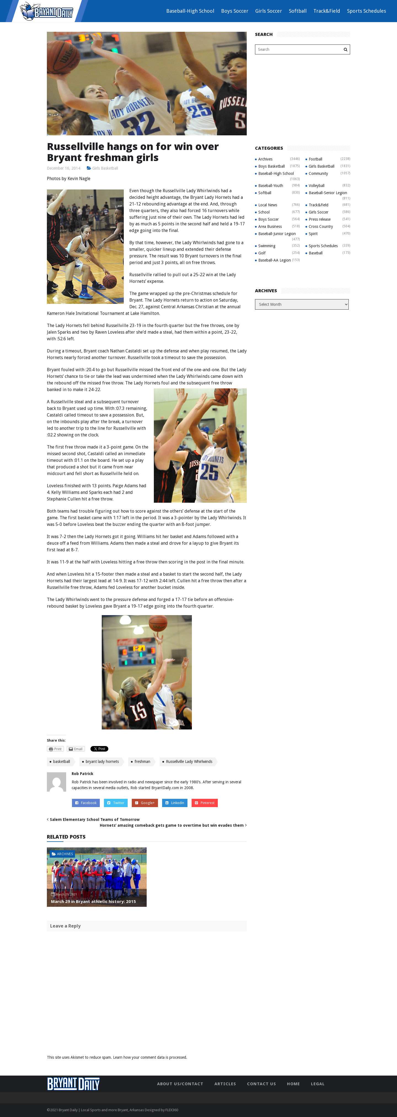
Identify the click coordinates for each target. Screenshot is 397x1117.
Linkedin (174, 803)
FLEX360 (171, 1110)
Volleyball (316, 185)
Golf (261, 253)
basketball (61, 761)
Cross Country (321, 226)
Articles (225, 1083)
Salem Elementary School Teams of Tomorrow (95, 819)
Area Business (270, 226)
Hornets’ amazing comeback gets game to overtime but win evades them (172, 825)
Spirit (313, 233)
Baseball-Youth (270, 185)
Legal (318, 1083)
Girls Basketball (105, 168)
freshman (142, 761)
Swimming (266, 246)
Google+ (145, 803)
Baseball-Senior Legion (328, 193)
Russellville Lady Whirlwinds (189, 761)
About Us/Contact (180, 1083)
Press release (320, 219)
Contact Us (261, 1083)
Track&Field (326, 11)
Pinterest (204, 803)
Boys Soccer (234, 11)
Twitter (115, 803)
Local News (267, 205)
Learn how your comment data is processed (149, 1057)
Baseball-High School (190, 11)
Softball (298, 11)
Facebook (85, 803)
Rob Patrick (82, 773)
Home (293, 1083)
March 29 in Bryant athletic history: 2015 (93, 901)
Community (318, 173)
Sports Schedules (366, 11)
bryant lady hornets (102, 761)
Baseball (316, 253)
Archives (65, 854)
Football (315, 159)
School (264, 212)
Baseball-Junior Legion (277, 233)
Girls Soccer (268, 11)
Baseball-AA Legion (274, 260)
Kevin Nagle (79, 178)
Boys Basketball (271, 166)
